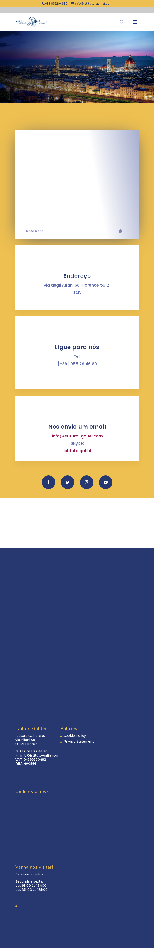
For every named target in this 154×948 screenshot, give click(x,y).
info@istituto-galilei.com (77, 436)
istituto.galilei (77, 451)
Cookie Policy (75, 736)
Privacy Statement (79, 741)
